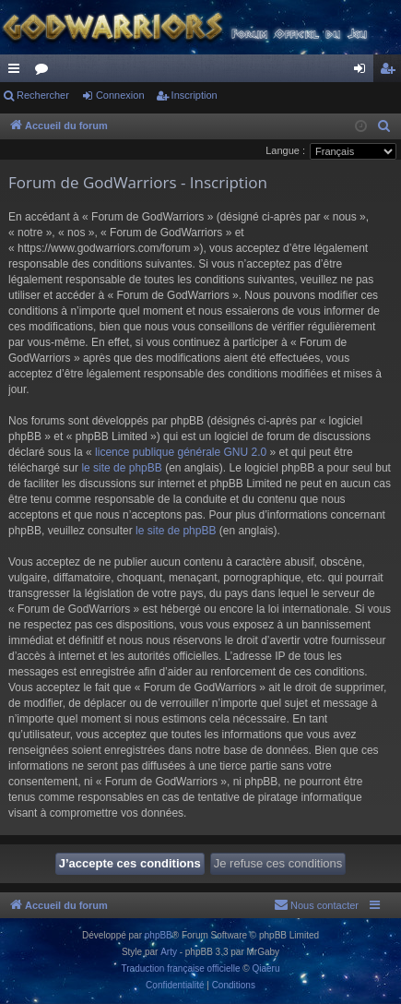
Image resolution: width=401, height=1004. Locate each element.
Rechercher (43, 95)
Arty (168, 952)
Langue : (285, 150)
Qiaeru (265, 968)
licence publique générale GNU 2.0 (180, 452)
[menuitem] (384, 126)
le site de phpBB (121, 467)
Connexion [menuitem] (363, 72)
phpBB (158, 935)
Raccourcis (17, 72)
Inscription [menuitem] (391, 72)
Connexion (120, 95)
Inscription (194, 95)
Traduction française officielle (181, 968)
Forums (45, 72)
